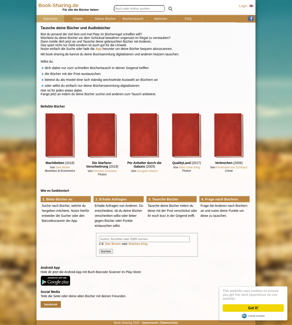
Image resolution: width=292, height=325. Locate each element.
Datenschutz (169, 322)
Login (243, 6)
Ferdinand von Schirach (231, 167)
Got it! (253, 308)
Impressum (150, 322)
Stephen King (138, 244)
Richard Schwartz (105, 171)
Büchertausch (133, 18)
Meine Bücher (105, 18)
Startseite (50, 18)
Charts (78, 18)
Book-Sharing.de (58, 5)
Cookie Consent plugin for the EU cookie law (253, 315)
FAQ (188, 18)
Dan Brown (113, 244)
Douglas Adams (147, 171)
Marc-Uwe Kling (189, 167)
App (99, 49)
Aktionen (160, 18)
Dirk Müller (63, 167)
